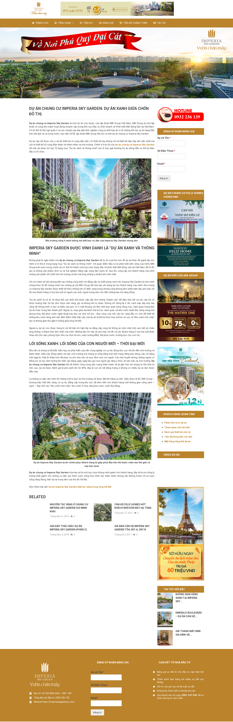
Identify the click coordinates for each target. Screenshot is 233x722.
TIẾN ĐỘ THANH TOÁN (134, 23)
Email (161, 164)
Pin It (14, 78)
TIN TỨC (160, 23)
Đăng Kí (164, 178)
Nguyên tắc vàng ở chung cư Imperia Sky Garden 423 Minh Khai (69, 508)
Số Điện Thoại (166, 151)
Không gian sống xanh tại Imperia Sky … (187, 598)
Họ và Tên (164, 138)
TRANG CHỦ (40, 23)
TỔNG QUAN (63, 23)
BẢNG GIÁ (106, 23)
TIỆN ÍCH (86, 23)
